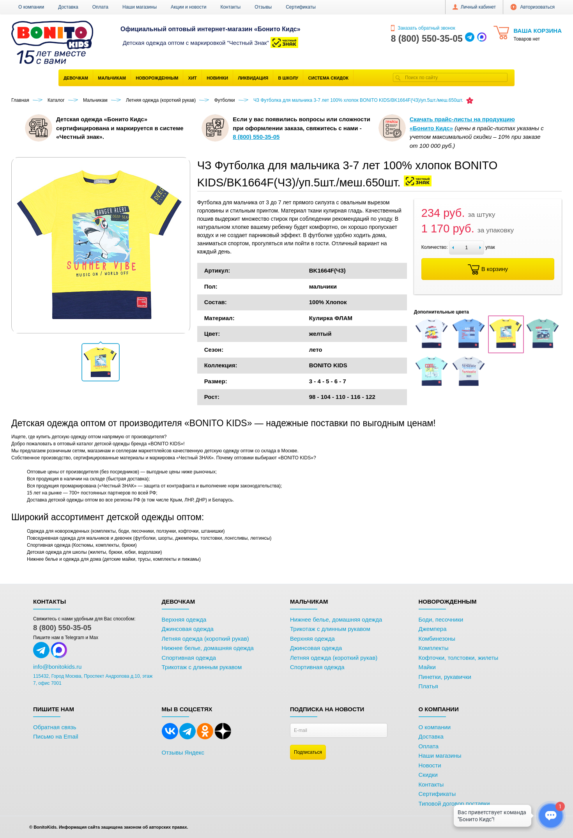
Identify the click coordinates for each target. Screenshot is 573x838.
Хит (192, 78)
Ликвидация (253, 78)
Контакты (230, 7)
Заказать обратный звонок (423, 28)
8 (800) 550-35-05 (62, 628)
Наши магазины (139, 7)
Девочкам (76, 78)
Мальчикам (112, 78)
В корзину (488, 269)
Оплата (100, 7)
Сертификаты (301, 7)
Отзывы (263, 7)
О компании (31, 7)
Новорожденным (157, 78)
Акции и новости (188, 7)
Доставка (68, 7)
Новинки (217, 78)
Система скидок (328, 78)
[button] (100, 362)
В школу (288, 78)
